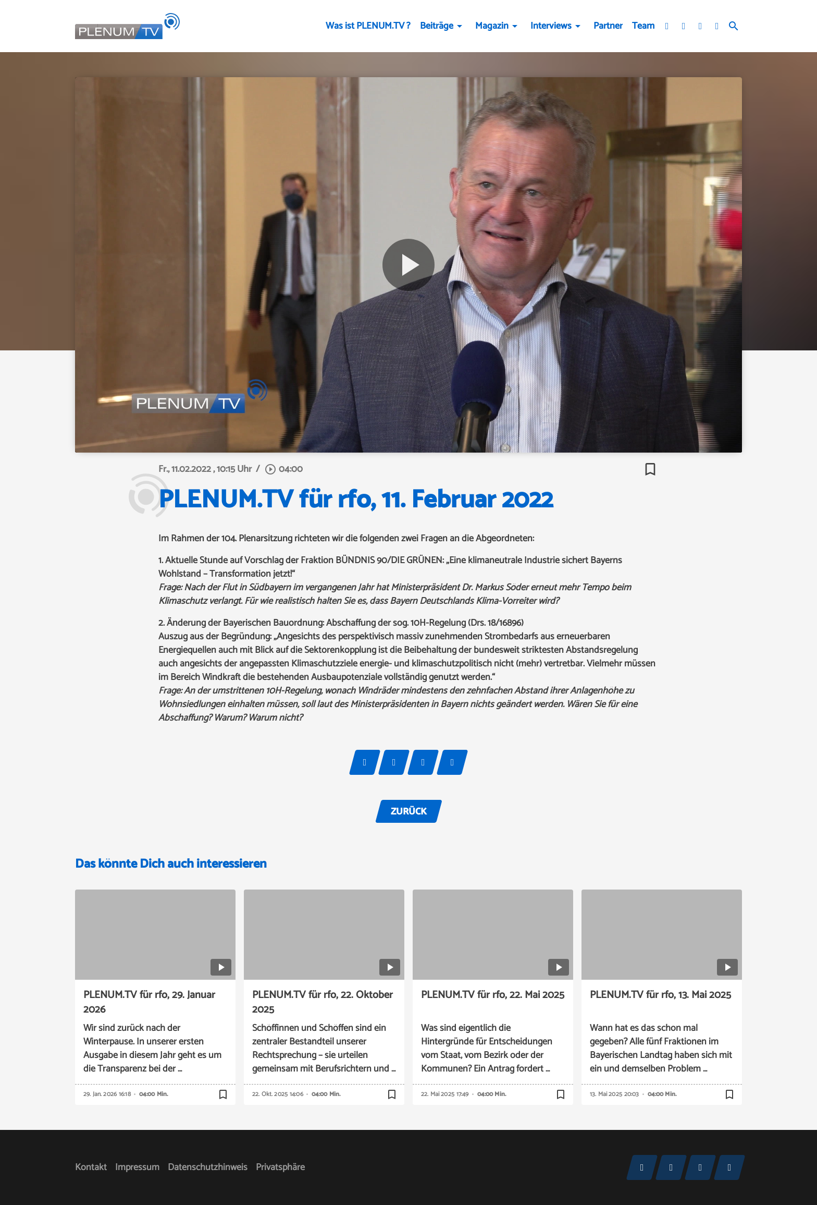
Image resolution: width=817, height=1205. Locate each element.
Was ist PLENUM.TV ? (368, 26)
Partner (608, 26)
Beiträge (436, 26)
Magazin (492, 26)
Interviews (551, 26)
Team (643, 26)
